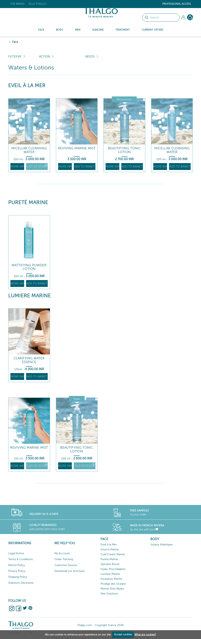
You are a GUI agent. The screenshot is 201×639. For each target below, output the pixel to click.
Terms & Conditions (20, 559)
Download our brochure (69, 571)
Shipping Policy (17, 577)
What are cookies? (145, 634)
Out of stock (37, 166)
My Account (62, 553)
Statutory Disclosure (21, 582)
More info (17, 166)
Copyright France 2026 (109, 625)
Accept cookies (123, 634)
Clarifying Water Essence (29, 360)
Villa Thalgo (37, 3)
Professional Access (176, 3)
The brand (17, 3)
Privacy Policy (16, 571)
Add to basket (84, 166)
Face (15, 42)
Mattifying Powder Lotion (29, 267)
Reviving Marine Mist (77, 148)
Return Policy (16, 565)
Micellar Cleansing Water (29, 150)
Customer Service (65, 565)
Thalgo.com (84, 625)
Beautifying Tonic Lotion (124, 150)
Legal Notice (16, 553)
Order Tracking (63, 559)
